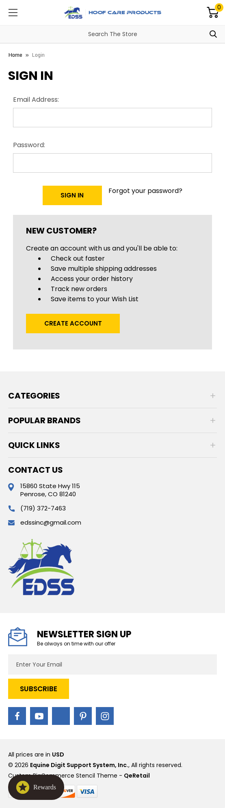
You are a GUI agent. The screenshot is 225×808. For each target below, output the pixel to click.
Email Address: (36, 99)
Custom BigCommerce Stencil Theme (62, 776)
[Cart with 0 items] (213, 12)
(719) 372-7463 (43, 508)
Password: (29, 145)
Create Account (73, 323)
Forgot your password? (145, 190)
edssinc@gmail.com (50, 522)
